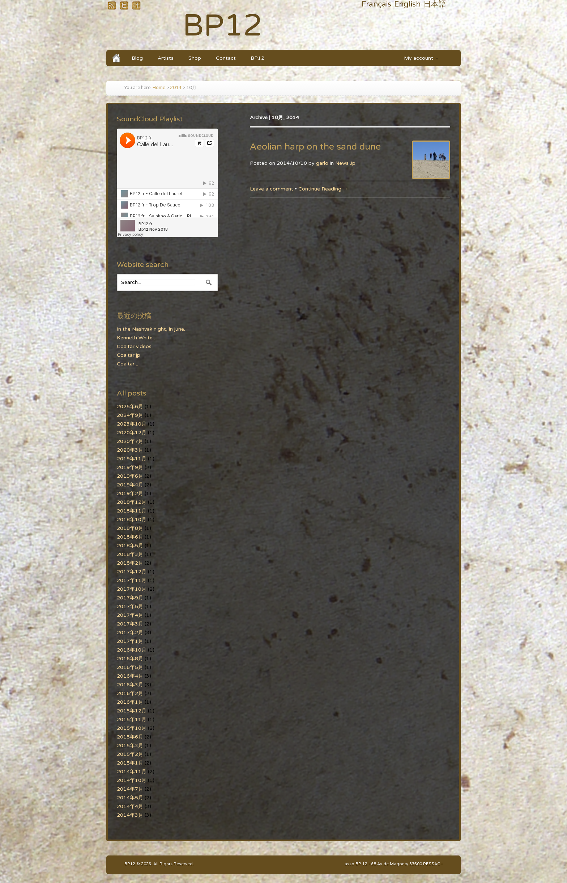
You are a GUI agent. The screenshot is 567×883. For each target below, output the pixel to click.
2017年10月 (131, 589)
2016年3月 (130, 685)
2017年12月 (131, 572)
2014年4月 (130, 806)
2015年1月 (130, 763)
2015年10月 (131, 728)
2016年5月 (130, 667)
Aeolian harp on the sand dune (315, 146)
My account (418, 59)
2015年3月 (130, 745)
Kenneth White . (136, 338)
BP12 (223, 26)
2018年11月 (131, 511)
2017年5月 (130, 606)
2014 (176, 88)
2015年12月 (131, 711)
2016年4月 (130, 676)
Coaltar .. (127, 364)
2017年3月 (130, 624)
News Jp (345, 163)
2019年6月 (130, 476)
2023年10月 (131, 424)
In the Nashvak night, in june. (151, 329)
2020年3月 (130, 450)
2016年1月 (130, 702)
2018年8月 (130, 528)
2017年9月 (130, 598)
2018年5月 (130, 546)
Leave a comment (271, 189)
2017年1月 (130, 641)
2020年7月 (130, 441)
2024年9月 (130, 415)
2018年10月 (131, 519)
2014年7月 (130, 789)
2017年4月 (130, 615)
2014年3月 (130, 815)
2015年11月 (131, 719)
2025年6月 (130, 406)
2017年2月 (130, 632)
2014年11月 (131, 772)
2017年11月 (131, 580)
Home (159, 88)
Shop (194, 58)
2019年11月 (131, 459)
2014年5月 (130, 798)
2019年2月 (130, 493)
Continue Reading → (323, 189)
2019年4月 (130, 485)
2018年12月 (131, 502)
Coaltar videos (134, 346)
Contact (226, 58)
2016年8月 (130, 659)
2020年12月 (131, 433)
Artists (166, 58)
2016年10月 (131, 650)
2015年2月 (130, 754)
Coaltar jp (128, 355)
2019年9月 (130, 467)
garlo (322, 163)
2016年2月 (130, 693)
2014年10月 (131, 780)
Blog (137, 58)
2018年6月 (130, 537)
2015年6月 (130, 737)
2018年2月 (130, 563)
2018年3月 (130, 554)
